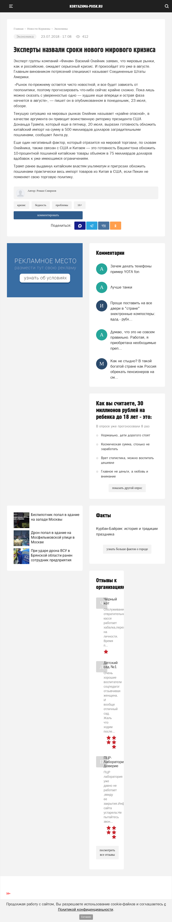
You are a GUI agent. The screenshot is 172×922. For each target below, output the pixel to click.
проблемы (62, 205)
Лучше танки (121, 287)
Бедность (40, 205)
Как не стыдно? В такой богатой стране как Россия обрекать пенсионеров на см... (133, 369)
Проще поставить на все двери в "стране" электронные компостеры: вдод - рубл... (132, 311)
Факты (103, 515)
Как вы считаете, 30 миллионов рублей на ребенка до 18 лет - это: (124, 410)
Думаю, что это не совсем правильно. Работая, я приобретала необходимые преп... (133, 340)
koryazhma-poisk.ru (86, 6)
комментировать (48, 215)
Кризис (21, 205)
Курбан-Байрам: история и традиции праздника (127, 531)
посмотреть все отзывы (107, 852)
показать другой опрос (127, 488)
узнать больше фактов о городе (127, 549)
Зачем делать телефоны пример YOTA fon (131, 269)
